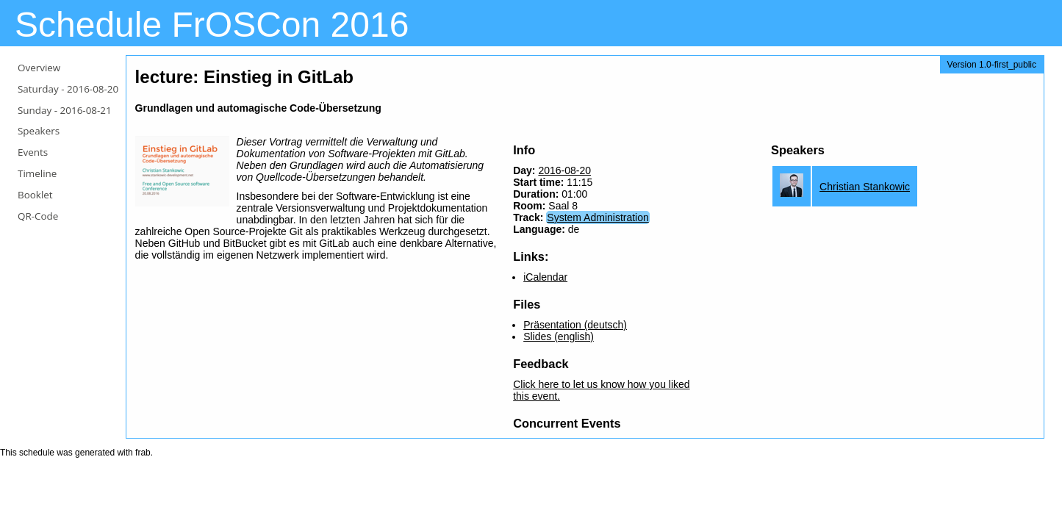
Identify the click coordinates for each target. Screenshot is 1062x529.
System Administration (598, 217)
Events (33, 152)
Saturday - (68, 89)
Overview (39, 67)
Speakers (39, 130)
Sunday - (65, 110)
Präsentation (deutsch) (575, 325)
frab (143, 452)
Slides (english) (558, 336)
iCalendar (545, 277)
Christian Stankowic (864, 186)
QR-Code (38, 216)
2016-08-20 (564, 170)
